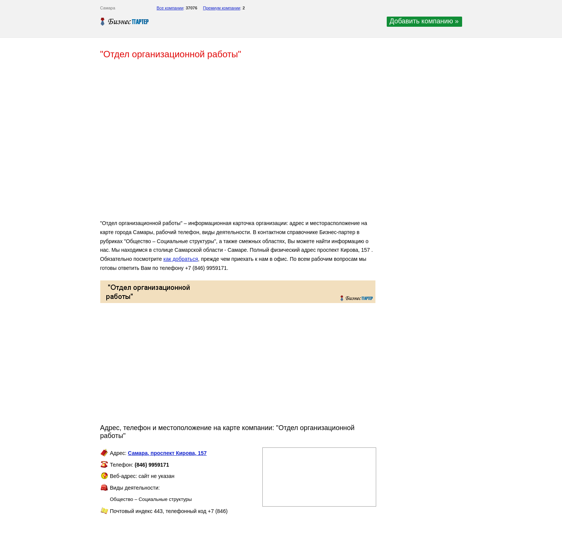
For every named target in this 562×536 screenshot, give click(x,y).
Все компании (170, 8)
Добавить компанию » (424, 21)
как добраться (180, 259)
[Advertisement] (209, 142)
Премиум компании (221, 8)
